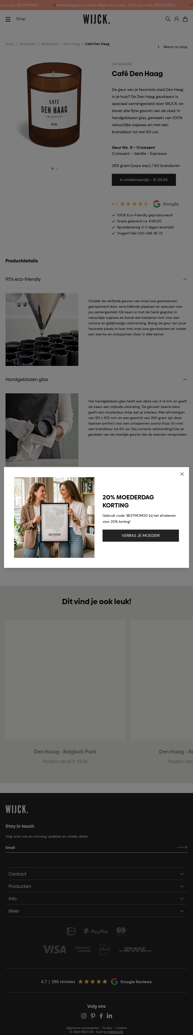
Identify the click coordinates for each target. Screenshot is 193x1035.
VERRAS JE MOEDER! (141, 535)
